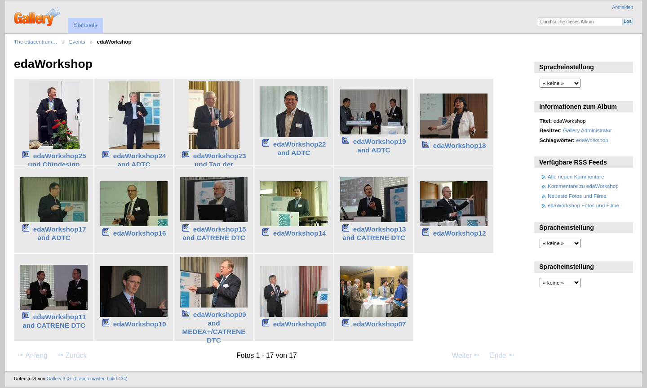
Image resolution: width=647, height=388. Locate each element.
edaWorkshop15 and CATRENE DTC (214, 233)
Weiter (466, 355)
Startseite (85, 25)
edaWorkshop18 (459, 145)
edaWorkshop (592, 140)
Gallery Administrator (587, 130)
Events (77, 42)
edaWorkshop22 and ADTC (299, 148)
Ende (502, 355)
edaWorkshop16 (139, 233)
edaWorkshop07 (379, 324)
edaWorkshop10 (139, 324)
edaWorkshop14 (299, 233)
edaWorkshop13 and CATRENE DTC (374, 233)
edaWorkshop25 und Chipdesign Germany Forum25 (55, 164)
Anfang (32, 355)
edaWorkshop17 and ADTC (59, 233)
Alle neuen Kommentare (576, 176)
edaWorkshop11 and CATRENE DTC (54, 321)
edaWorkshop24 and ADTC (139, 160)
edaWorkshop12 (459, 233)
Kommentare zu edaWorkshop (583, 186)
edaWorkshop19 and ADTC (379, 146)
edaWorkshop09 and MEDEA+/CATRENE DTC (214, 327)
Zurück (72, 355)
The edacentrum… (36, 42)
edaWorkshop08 (299, 324)
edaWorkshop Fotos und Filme (583, 205)
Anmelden (622, 7)
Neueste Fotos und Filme (577, 196)
